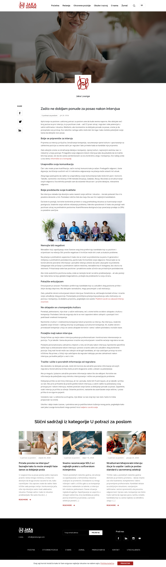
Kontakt (116, 550)
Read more (25, 500)
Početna (55, 5)
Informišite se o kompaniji (61, 159)
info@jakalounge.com (36, 537)
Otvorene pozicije (82, 5)
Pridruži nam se (98, 550)
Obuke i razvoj (101, 5)
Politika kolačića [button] (107, 563)
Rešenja (66, 5)
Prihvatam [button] (125, 563)
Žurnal (125, 5)
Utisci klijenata (133, 550)
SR (142, 5)
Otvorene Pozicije (50, 550)
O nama (114, 5)
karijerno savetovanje (89, 407)
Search (134, 5)
